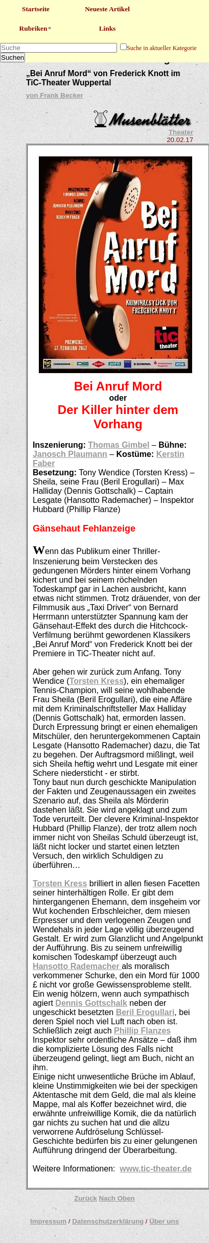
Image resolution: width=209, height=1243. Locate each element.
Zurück (85, 1198)
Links (107, 28)
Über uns (164, 1221)
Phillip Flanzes (142, 1030)
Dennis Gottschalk (91, 1003)
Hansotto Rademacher (77, 966)
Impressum (48, 1221)
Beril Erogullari (145, 1012)
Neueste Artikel (107, 9)
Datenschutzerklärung (108, 1221)
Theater (181, 132)
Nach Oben (116, 1198)
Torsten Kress (96, 681)
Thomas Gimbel (118, 445)
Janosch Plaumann (70, 454)
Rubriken (36, 28)
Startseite (36, 9)
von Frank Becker (54, 95)
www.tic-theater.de (156, 1168)
